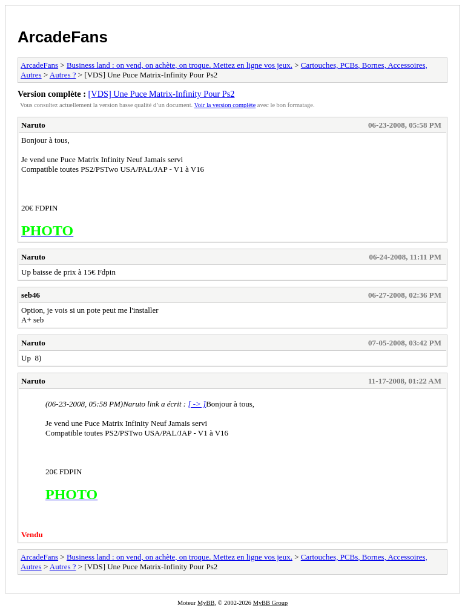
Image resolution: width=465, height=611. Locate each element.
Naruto (33, 124)
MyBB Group (270, 603)
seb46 (30, 294)
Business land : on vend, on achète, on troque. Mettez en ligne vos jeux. (179, 65)
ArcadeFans (63, 37)
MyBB (205, 603)
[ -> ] (197, 403)
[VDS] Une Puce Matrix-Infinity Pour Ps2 (161, 94)
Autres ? (63, 74)
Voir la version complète (225, 105)
